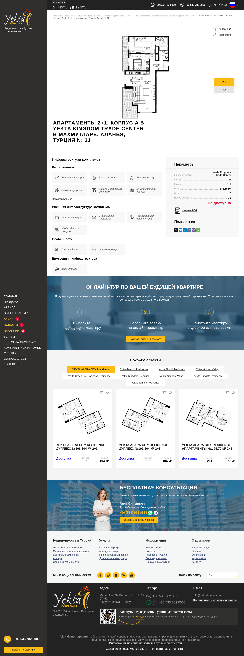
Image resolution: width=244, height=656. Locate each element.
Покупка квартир (108, 547)
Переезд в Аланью (156, 558)
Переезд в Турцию (156, 554)
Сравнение (225, 35)
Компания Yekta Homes (22, 347)
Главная (10, 296)
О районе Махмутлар (157, 562)
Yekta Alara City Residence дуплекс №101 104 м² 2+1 (143, 446)
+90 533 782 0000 (165, 5)
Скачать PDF (189, 210)
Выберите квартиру (23, 649)
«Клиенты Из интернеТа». (168, 648)
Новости (150, 551)
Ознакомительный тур (66, 562)
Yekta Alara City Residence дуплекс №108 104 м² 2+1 (80, 446)
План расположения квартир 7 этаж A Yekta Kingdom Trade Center (165, 16)
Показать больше (62, 199)
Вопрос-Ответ (15, 358)
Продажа (11, 302)
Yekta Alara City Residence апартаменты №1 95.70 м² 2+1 (207, 446)
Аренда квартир (108, 551)
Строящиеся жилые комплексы (71, 551)
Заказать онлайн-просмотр (145, 339)
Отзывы (10, 353)
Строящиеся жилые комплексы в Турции (83, 16)
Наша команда (200, 547)
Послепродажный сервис (114, 554)
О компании (198, 554)
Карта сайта (199, 558)
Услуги (9, 336)
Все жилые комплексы (66, 554)
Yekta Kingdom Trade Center (118, 16)
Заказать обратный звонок (139, 519)
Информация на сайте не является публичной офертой (145, 643)
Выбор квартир (16, 313)
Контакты (11, 364)
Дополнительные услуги (113, 558)
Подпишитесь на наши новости (215, 600)
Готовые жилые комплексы (68, 547)
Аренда (9, 307)
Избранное (225, 29)
